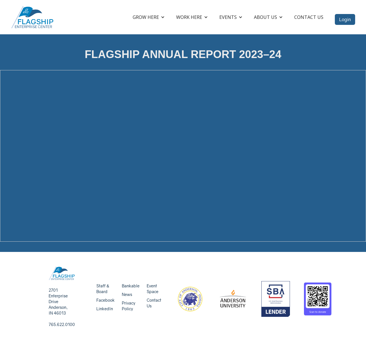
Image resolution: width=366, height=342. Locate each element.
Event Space (152, 288)
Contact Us (308, 17)
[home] (32, 17)
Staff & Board (102, 288)
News (127, 294)
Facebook (105, 300)
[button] (148, 17)
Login (345, 19)
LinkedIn (104, 308)
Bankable (131, 285)
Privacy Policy (128, 306)
